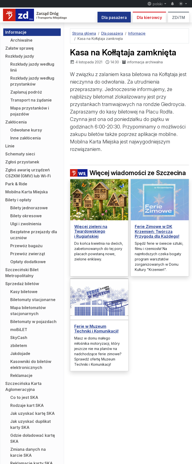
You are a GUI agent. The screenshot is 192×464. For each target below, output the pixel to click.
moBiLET (18, 329)
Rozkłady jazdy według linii (32, 67)
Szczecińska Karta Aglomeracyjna (23, 386)
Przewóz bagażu (26, 245)
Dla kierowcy (149, 17)
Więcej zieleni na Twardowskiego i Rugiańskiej (90, 231)
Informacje (15, 32)
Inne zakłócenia (25, 137)
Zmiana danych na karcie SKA (28, 452)
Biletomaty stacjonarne (33, 299)
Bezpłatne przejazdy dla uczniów (33, 234)
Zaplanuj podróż (26, 92)
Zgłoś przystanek (22, 161)
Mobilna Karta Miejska (26, 191)
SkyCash (18, 337)
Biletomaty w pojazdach (33, 321)
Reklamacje (21, 375)
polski (155, 3)
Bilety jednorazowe (29, 207)
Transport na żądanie (31, 100)
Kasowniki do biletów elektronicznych (30, 364)
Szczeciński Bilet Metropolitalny (21, 272)
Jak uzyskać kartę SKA (32, 413)
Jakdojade (20, 353)
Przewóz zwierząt (27, 253)
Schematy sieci (20, 153)
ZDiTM (178, 17)
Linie (9, 145)
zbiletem (18, 345)
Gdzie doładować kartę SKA (32, 438)
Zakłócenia (16, 121)
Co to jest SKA (24, 397)
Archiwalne (21, 40)
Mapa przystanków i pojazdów (29, 111)
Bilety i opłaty (18, 199)
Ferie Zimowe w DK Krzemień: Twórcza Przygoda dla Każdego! (157, 231)
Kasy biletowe (24, 291)
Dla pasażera (114, 17)
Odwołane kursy (26, 129)
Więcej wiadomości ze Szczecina (128, 173)
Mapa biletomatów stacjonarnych (28, 310)
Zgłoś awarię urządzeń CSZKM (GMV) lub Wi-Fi (28, 172)
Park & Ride (16, 183)
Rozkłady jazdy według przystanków (32, 81)
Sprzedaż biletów (22, 283)
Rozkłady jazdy (19, 56)
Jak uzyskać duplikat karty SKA (30, 424)
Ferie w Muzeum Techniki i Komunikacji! (96, 329)
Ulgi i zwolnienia (25, 223)
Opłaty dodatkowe (28, 261)
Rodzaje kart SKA (27, 405)
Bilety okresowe (26, 215)
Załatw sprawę (19, 48)
